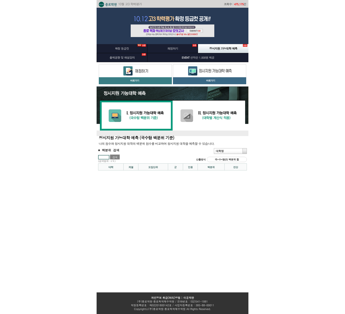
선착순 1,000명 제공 (198, 57)
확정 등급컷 (130, 47)
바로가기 (134, 80)
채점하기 (182, 47)
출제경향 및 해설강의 (128, 56)
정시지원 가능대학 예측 (228, 47)
